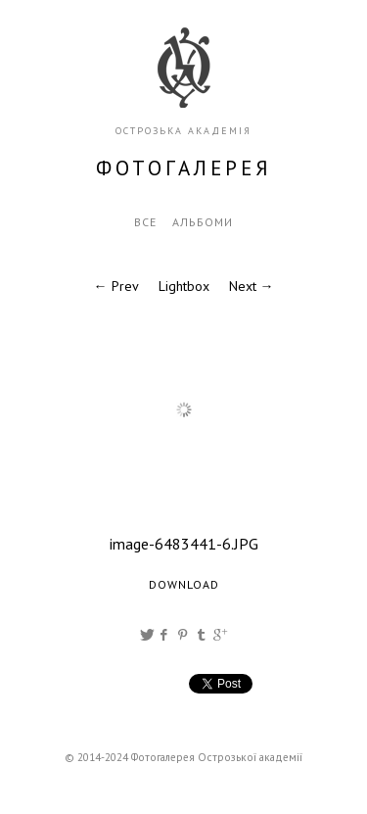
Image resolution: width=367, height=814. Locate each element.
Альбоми (202, 222)
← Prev (116, 286)
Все (145, 222)
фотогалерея (184, 168)
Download (184, 584)
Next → (251, 286)
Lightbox (184, 286)
